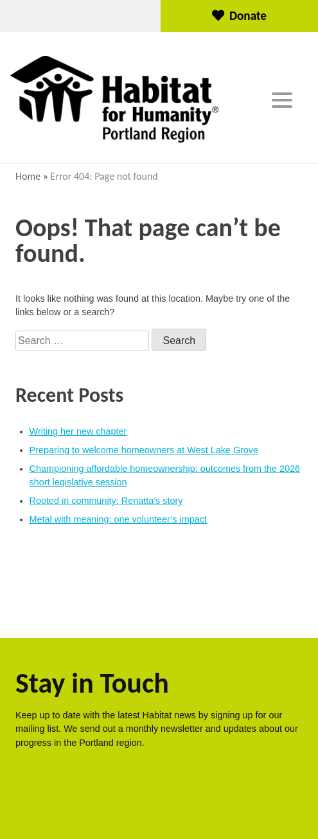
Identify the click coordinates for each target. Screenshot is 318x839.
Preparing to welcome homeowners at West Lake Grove (144, 450)
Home (27, 176)
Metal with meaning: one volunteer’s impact (118, 519)
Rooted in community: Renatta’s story (106, 501)
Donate (239, 15)
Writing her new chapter (78, 431)
